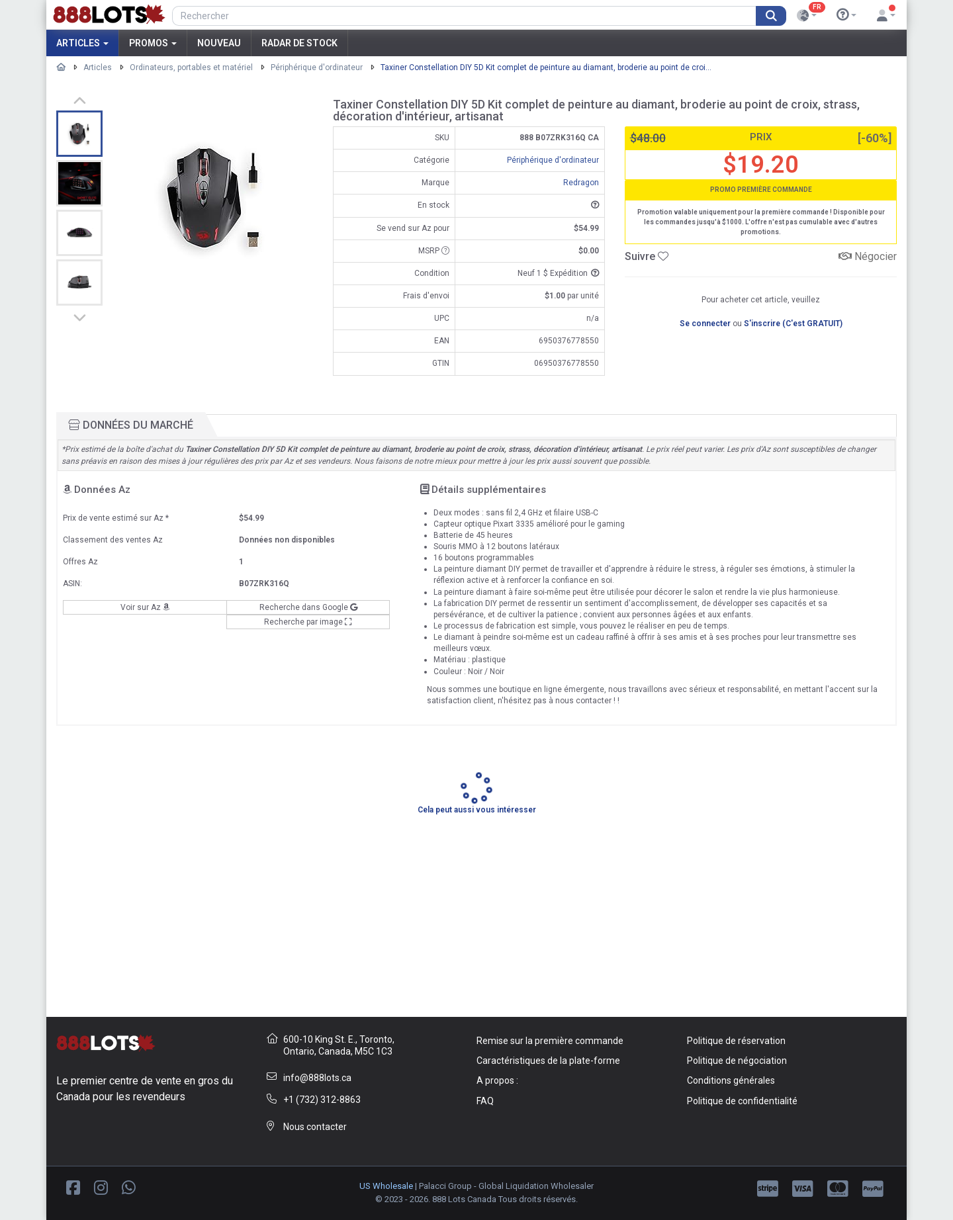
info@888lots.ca (317, 1077)
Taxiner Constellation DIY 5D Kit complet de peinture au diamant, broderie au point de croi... (546, 67)
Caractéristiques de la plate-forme (548, 1060)
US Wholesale (386, 1186)
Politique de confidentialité (742, 1101)
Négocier (868, 256)
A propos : (497, 1080)
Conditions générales (731, 1080)
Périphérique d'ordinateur (317, 67)
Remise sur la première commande (549, 1040)
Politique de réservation (736, 1040)
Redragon (581, 182)
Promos (153, 43)
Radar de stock (299, 43)
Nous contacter (315, 1126)
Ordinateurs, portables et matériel (191, 67)
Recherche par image (308, 622)
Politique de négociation (737, 1060)
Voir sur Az (145, 607)
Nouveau (219, 43)
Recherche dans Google (308, 607)
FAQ (485, 1101)
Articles (82, 43)
